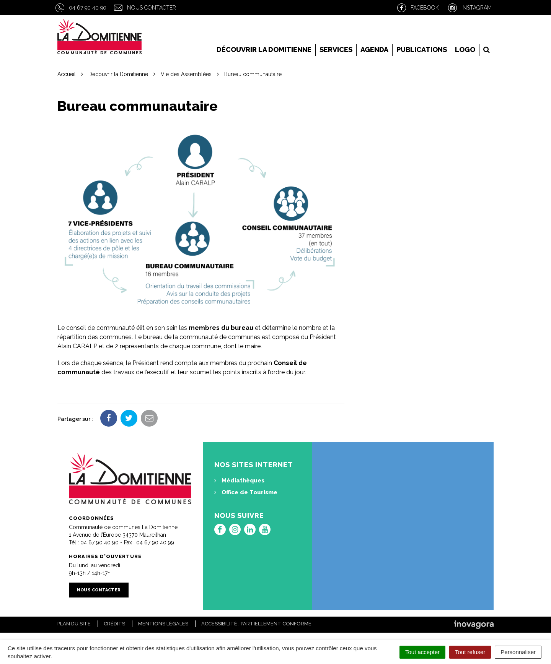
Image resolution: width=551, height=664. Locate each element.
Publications (421, 49)
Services (336, 49)
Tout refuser (470, 652)
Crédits (114, 624)
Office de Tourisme (245, 492)
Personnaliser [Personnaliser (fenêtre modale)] (518, 652)
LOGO (465, 49)
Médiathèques (239, 480)
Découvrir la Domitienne (264, 49)
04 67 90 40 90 (87, 8)
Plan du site (74, 624)
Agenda (374, 49)
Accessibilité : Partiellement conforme (256, 624)
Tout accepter (422, 652)
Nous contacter (151, 8)
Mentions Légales (163, 624)
